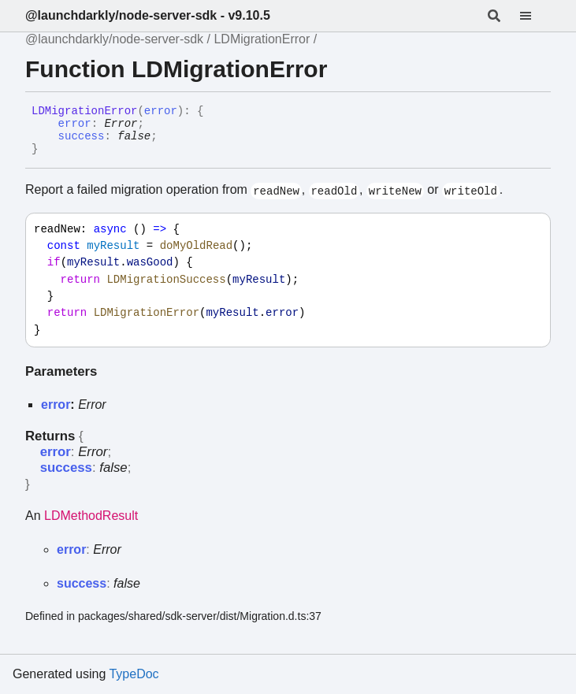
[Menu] (535, 16)
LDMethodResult (91, 515)
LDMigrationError (262, 39)
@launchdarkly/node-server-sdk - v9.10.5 (147, 15)
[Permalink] (49, 149)
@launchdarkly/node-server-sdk (114, 39)
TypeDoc (133, 674)
